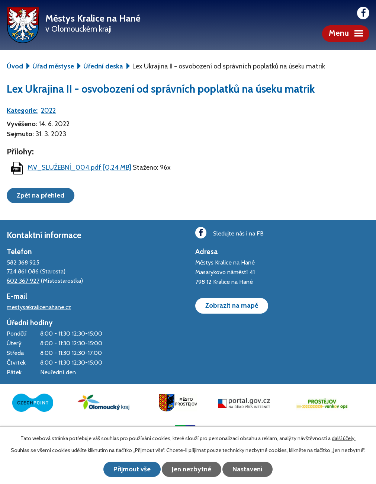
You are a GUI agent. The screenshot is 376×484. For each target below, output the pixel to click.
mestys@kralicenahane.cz (39, 307)
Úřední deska (103, 66)
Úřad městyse (53, 66)
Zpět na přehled (40, 195)
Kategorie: (22, 110)
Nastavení (247, 469)
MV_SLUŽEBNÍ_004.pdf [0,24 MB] (79, 167)
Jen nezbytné (191, 469)
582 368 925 (23, 262)
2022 (48, 110)
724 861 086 (23, 271)
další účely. (344, 438)
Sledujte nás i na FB (229, 232)
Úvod (15, 66)
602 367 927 (23, 280)
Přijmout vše (132, 469)
